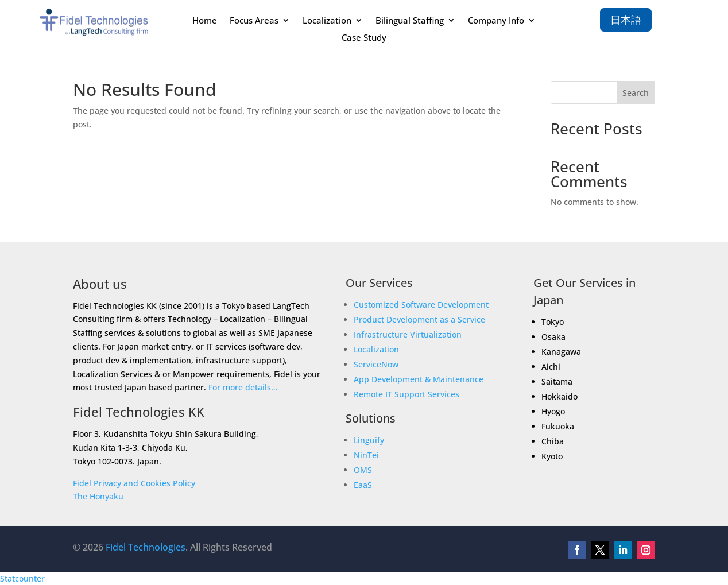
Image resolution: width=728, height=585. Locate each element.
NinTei (366, 455)
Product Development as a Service (419, 319)
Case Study (364, 38)
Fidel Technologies (145, 547)
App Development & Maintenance (418, 379)
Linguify (369, 440)
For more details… (242, 387)
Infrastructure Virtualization (408, 334)
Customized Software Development (421, 304)
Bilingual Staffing (409, 21)
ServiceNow (376, 364)
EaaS (363, 484)
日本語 (625, 19)
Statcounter (22, 578)
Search (635, 92)
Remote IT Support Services (406, 394)
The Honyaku (98, 496)
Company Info (496, 21)
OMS (363, 469)
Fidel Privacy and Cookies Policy (134, 483)
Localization (327, 21)
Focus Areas (254, 21)
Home (204, 21)
